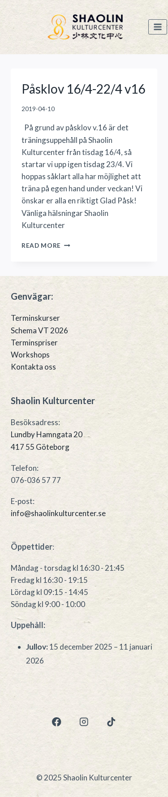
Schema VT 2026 (39, 330)
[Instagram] (84, 722)
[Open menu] (157, 27)
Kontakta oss (33, 366)
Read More (46, 245)
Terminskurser (35, 318)
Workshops (30, 354)
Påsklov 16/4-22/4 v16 (83, 88)
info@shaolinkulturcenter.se (58, 513)
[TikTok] (111, 722)
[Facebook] (56, 722)
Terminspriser (34, 342)
